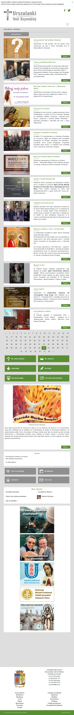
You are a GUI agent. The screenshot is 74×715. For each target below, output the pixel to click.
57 (67, 344)
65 (39, 348)
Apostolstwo (20, 703)
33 (21, 340)
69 (58, 348)
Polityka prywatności (54, 703)
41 (58, 340)
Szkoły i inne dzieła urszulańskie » (16, 496)
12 (54, 333)
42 (62, 340)
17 (11, 337)
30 (7, 340)
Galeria (20, 701)
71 (67, 348)
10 (44, 333)
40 (53, 340)
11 (49, 333)
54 (53, 344)
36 (34, 340)
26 (53, 337)
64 (34, 348)
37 (39, 340)
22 (34, 337)
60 (16, 348)
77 (44, 351)
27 (58, 337)
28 (62, 337)
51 (39, 344)
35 (30, 340)
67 (48, 348)
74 (30, 351)
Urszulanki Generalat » (13, 492)
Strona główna (8, 29)
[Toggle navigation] (67, 24)
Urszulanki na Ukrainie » (45, 492)
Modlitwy (54, 697)
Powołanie (19, 705)
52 (44, 344)
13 (58, 333)
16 (7, 337)
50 (34, 344)
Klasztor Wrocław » (48, 496)
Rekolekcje (19, 697)
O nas (19, 699)
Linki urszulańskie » (12, 501)
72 (21, 351)
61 (21, 348)
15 (68, 333)
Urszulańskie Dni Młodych (54, 705)
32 (16, 340)
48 (25, 344)
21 (30, 337)
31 (11, 340)
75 (35, 351)
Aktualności (16, 29)
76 (40, 351)
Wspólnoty (54, 695)
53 (48, 344)
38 (44, 340)
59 (11, 348)
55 (58, 344)
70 (62, 348)
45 (11, 344)
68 (53, 348)
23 (39, 337)
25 (48, 337)
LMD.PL (68, 712)
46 (16, 344)
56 (62, 344)
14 (63, 333)
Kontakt (19, 707)
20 (25, 337)
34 (25, 340)
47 (21, 344)
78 (49, 351)
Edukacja (54, 701)
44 (7, 344)
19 (21, 337)
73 (26, 351)
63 (30, 348)
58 (7, 348)
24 (44, 337)
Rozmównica (54, 699)
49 (30, 344)
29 (67, 337)
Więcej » (65, 56)
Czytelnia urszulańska (54, 693)
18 (16, 337)
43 (67, 340)
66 (44, 348)
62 (25, 348)
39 (48, 340)
